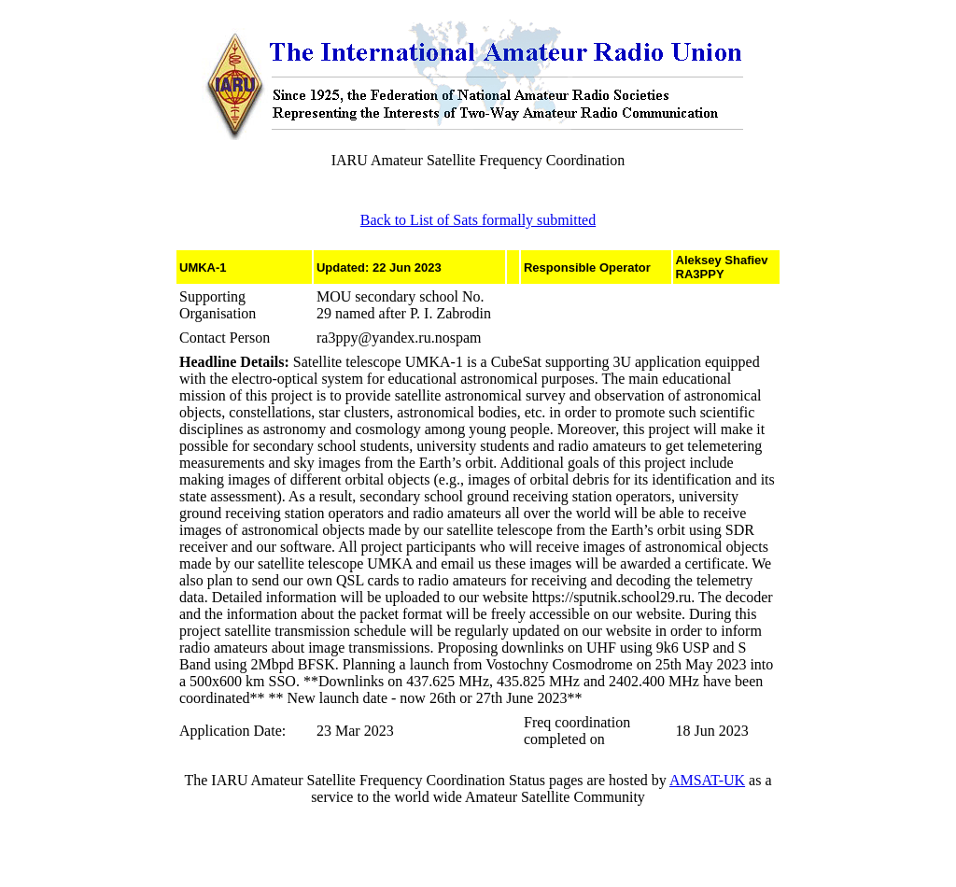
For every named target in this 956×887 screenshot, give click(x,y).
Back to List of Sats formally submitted (478, 220)
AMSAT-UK (707, 780)
